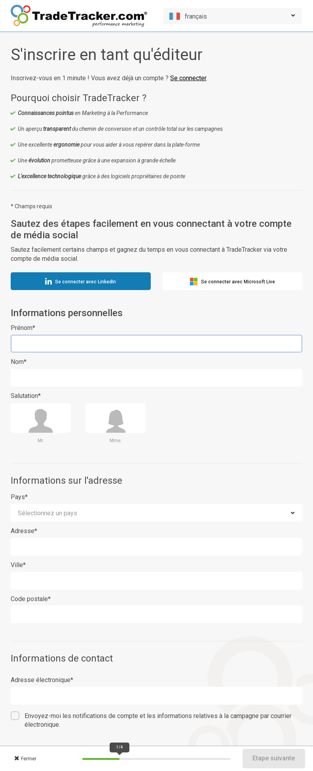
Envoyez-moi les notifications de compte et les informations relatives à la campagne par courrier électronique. (158, 720)
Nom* (19, 362)
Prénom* (23, 328)
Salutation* (26, 396)
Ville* (18, 565)
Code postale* (31, 599)
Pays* (19, 497)
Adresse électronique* (42, 680)
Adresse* (24, 531)
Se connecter (188, 78)
